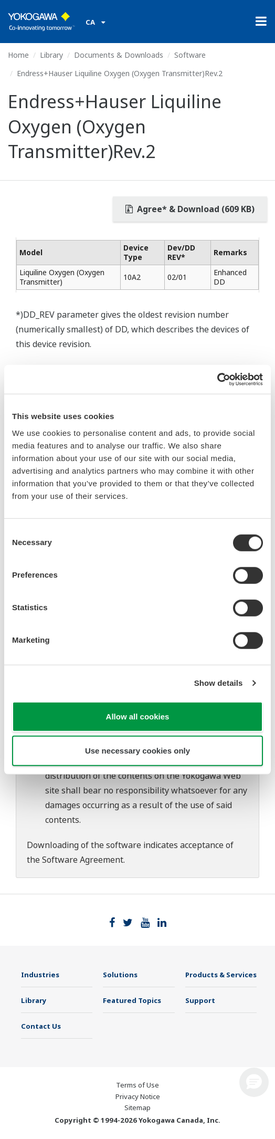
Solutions (120, 974)
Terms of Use (137, 1085)
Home (18, 55)
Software (190, 55)
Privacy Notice (137, 1096)
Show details (218, 682)
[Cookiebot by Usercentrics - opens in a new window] (217, 379)
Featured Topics (132, 1000)
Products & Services (221, 974)
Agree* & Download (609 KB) (190, 209)
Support (200, 1000)
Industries (40, 974)
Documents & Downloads (118, 55)
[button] (254, 1082)
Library (51, 55)
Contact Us (41, 1026)
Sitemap (137, 1107)
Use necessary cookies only (137, 750)
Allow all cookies (138, 716)
